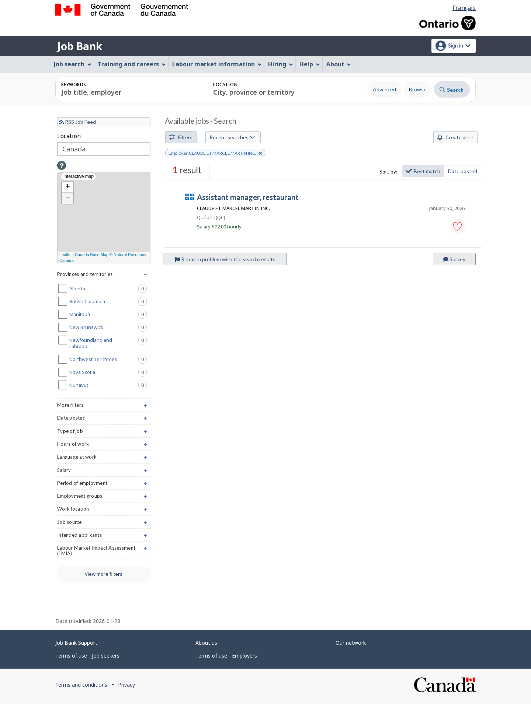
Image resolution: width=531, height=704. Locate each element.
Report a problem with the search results (225, 259)
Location (69, 136)
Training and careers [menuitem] (132, 64)
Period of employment (103, 484)
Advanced (384, 89)
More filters (103, 406)
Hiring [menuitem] (280, 64)
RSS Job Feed (77, 122)
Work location (103, 510)
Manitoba (108, 314)
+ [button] (67, 187)
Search (452, 90)
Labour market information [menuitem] (217, 64)
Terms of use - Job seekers (87, 655)
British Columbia (108, 301)
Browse (418, 89)
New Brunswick (108, 327)
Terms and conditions (81, 684)
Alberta (108, 288)
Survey (454, 259)
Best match (423, 171)
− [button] (67, 198)
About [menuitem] (338, 64)
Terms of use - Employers (226, 655)
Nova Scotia (108, 372)
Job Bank (79, 46)
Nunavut (108, 385)
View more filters (103, 574)
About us (206, 642)
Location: (226, 84)
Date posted (462, 171)
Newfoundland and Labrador (108, 343)
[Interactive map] (103, 218)
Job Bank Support (76, 642)
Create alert (455, 137)
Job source (103, 523)
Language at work (103, 458)
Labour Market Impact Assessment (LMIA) (103, 552)
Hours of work (103, 445)
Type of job (103, 432)
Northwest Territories (108, 359)
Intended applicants (103, 536)
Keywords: (74, 84)
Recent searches (232, 137)
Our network (351, 642)
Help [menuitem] (309, 64)
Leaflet (65, 254)
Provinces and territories (103, 275)
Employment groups (103, 497)
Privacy (126, 684)
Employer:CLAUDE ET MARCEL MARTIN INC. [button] (215, 153)
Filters (180, 137)
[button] (457, 226)
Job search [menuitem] (72, 64)
